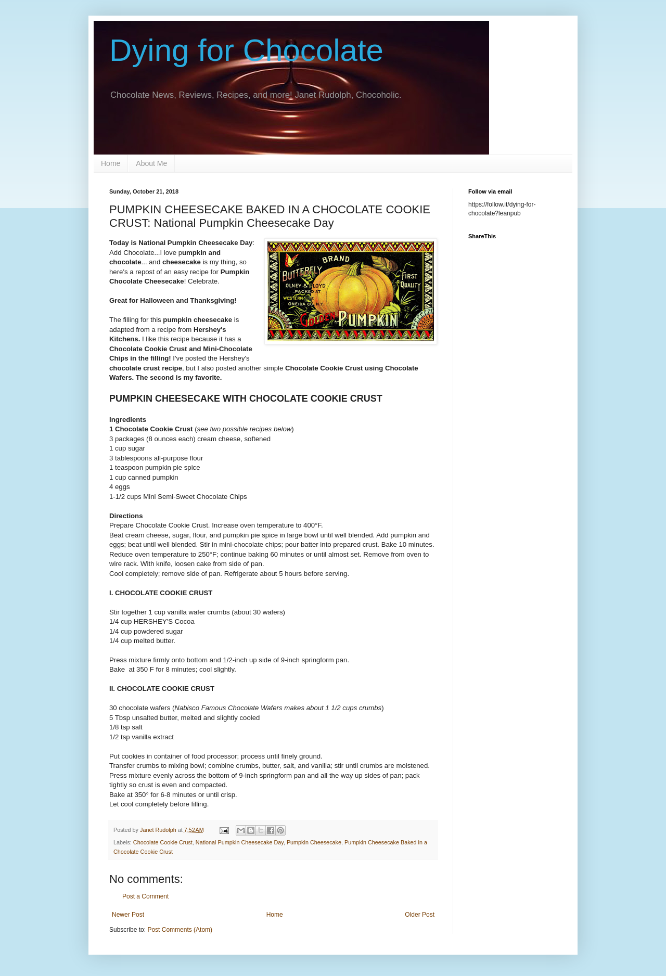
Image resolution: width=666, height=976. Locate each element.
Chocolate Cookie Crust (163, 842)
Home (110, 163)
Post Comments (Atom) (179, 929)
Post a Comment (145, 896)
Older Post (419, 914)
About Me (151, 163)
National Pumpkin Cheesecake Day (240, 842)
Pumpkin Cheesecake (314, 842)
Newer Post (128, 914)
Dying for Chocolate (246, 50)
